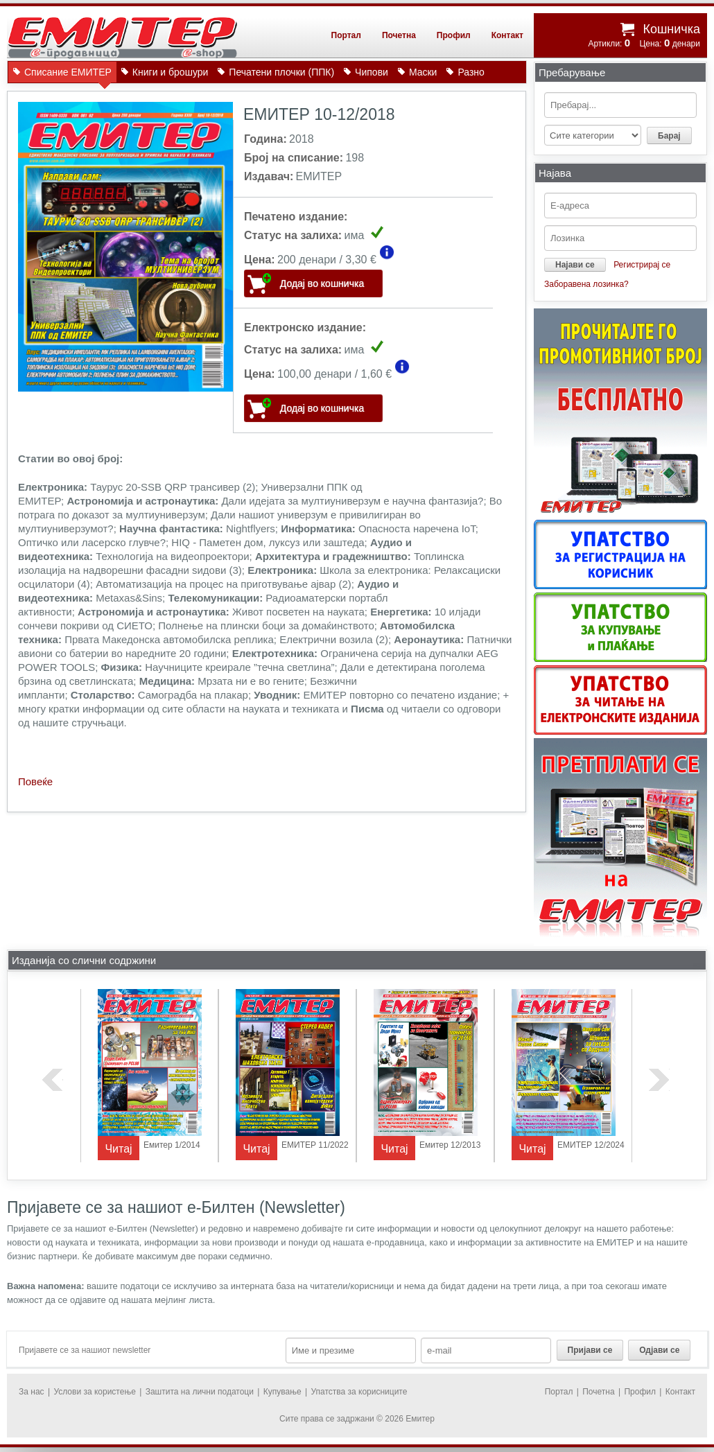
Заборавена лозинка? (586, 284)
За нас (31, 1392)
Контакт (507, 35)
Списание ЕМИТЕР (68, 74)
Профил (454, 35)
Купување (282, 1392)
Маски (423, 72)
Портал (346, 35)
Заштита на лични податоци (200, 1392)
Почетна (399, 35)
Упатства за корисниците (359, 1392)
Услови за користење (94, 1392)
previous (52, 1080)
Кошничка (671, 29)
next (659, 1080)
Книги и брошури (170, 72)
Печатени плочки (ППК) (281, 72)
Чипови (371, 72)
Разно (471, 72)
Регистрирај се (641, 265)
